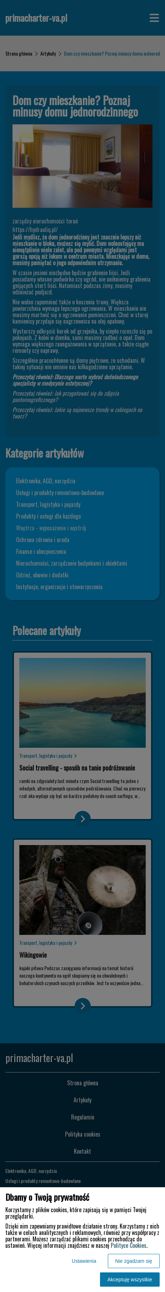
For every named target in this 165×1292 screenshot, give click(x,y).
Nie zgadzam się (133, 1261)
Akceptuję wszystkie (130, 1279)
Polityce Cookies (128, 1245)
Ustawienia (84, 1261)
